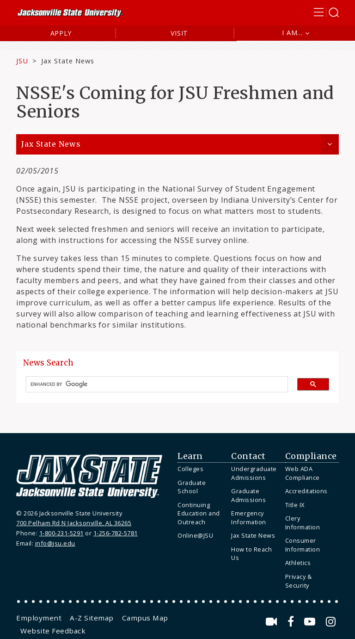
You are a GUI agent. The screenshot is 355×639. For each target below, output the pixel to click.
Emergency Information (248, 517)
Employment (38, 617)
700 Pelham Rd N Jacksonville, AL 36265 (73, 523)
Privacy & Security (298, 580)
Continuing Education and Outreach (199, 513)
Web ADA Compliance (302, 473)
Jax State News (67, 60)
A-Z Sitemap (92, 617)
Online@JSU (195, 535)
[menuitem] (202, 469)
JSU (22, 60)
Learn (190, 456)
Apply (61, 33)
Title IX (295, 505)
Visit (180, 33)
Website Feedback (53, 630)
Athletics (298, 562)
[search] (153, 384)
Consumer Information (302, 544)
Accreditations (306, 491)
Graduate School (192, 487)
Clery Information (302, 522)
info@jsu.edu (55, 543)
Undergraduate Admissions (254, 473)
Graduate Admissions (248, 495)
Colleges (190, 469)
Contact (248, 456)
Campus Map (145, 617)
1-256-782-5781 (115, 533)
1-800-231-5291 (61, 533)
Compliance (311, 456)
